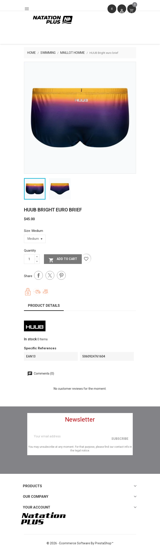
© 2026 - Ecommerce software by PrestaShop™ (80, 543)
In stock (30, 339)
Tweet (49, 275)
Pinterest (61, 275)
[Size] (35, 239)
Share (38, 275)
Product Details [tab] (44, 305)
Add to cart (63, 259)
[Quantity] (29, 259)
